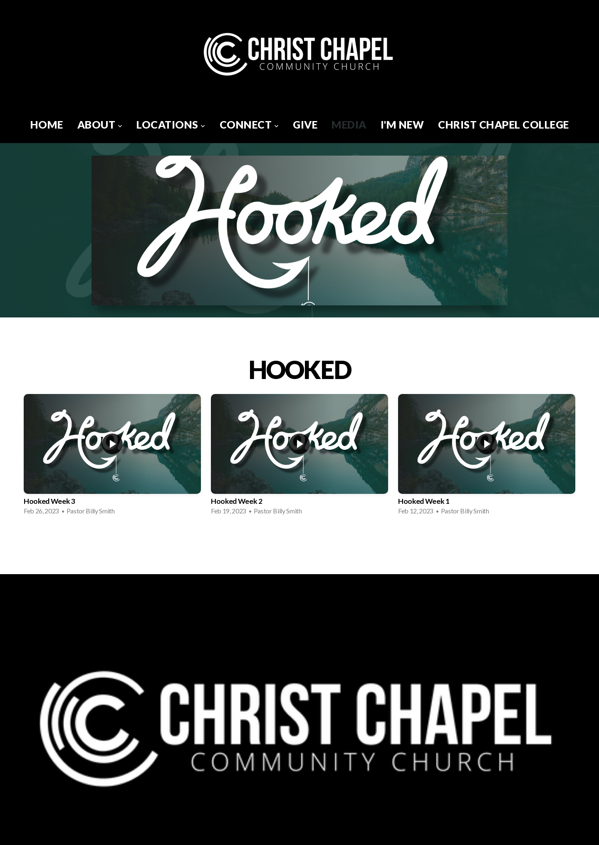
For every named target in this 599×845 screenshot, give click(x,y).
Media (349, 124)
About (100, 124)
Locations (170, 124)
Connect (249, 124)
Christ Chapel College (503, 124)
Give (305, 124)
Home (46, 124)
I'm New (402, 124)
